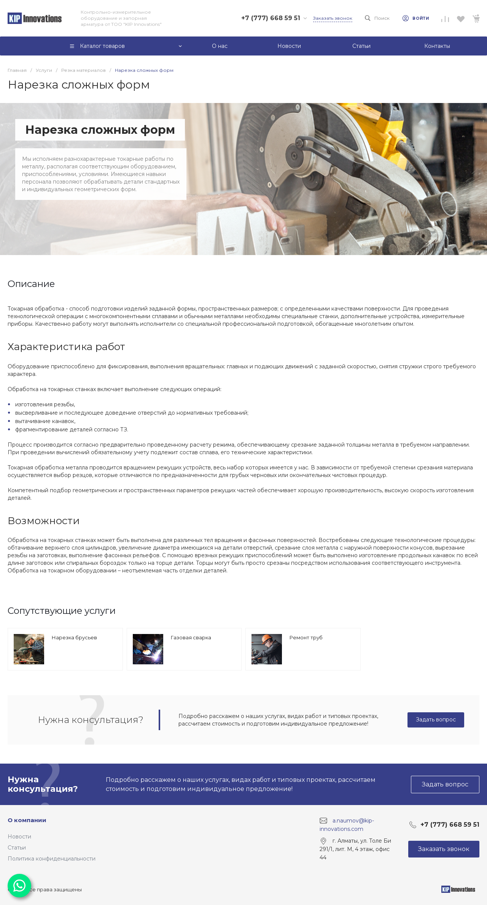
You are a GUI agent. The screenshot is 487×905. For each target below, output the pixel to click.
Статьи (17, 847)
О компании (27, 820)
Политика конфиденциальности (51, 858)
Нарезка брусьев (74, 637)
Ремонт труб (306, 637)
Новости (19, 836)
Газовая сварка (191, 637)
